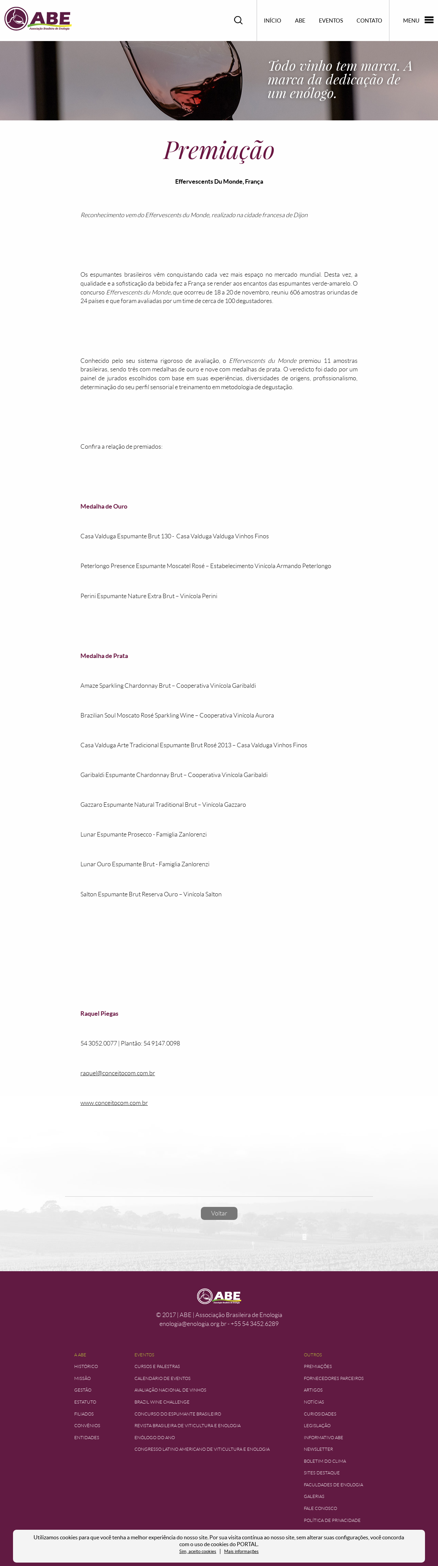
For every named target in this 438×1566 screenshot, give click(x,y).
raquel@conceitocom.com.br (117, 1073)
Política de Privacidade (332, 1520)
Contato (369, 20)
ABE (300, 20)
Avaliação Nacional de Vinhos (170, 1390)
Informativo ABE (323, 1437)
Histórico (86, 1366)
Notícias (314, 1402)
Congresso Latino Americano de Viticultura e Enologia (202, 1449)
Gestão (82, 1390)
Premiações (318, 1366)
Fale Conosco (320, 1508)
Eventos (331, 20)
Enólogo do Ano (154, 1437)
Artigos (313, 1390)
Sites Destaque (322, 1472)
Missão (82, 1378)
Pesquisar (238, 20)
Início (272, 20)
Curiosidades (320, 1414)
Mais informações (241, 1551)
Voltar (219, 1213)
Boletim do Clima (325, 1461)
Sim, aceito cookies (197, 1551)
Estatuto (85, 1402)
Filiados (84, 1414)
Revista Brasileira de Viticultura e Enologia (187, 1425)
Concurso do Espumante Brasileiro (177, 1414)
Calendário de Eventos (162, 1378)
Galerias (314, 1496)
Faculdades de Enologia (333, 1484)
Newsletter (318, 1449)
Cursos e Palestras (157, 1366)
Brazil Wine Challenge (162, 1402)
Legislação (317, 1425)
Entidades (86, 1437)
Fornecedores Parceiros (334, 1378)
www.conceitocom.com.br (114, 1103)
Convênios (87, 1425)
